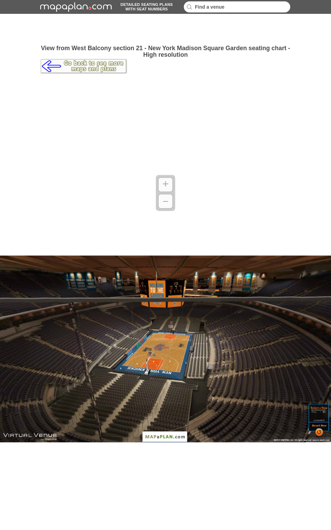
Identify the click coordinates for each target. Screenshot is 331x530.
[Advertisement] (165, 29)
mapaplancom (75, 7)
